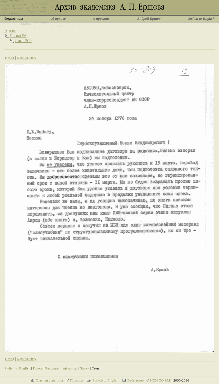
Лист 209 (23, 40)
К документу (26, 58)
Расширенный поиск (61, 368)
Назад (9, 58)
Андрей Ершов (148, 18)
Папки (84, 368)
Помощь (76, 380)
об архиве (58, 18)
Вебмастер (135, 380)
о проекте (101, 18)
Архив (10, 30)
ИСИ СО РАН (160, 380)
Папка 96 (18, 35)
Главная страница (49, 380)
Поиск (38, 368)
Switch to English (201, 18)
